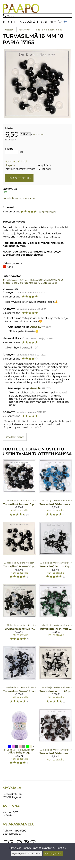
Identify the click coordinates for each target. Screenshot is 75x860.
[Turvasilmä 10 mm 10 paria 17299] (56, 551)
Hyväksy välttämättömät (26, 853)
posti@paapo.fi (12, 833)
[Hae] (37, 16)
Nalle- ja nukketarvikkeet (48, 29)
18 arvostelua (46, 211)
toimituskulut (38, 134)
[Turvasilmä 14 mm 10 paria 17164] (19, 489)
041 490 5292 (17, 830)
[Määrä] (11, 152)
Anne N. (35, 326)
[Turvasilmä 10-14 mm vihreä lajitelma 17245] (56, 614)
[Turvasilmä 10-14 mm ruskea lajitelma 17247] (56, 738)
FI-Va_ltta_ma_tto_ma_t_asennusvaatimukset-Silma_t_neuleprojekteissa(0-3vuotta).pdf (33, 281)
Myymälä (27, 22)
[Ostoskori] (60, 22)
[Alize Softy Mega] (19, 738)
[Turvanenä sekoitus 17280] (19, 614)
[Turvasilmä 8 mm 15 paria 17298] (19, 676)
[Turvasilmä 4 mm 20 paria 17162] (56, 676)
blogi (42, 22)
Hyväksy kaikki (53, 853)
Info (52, 22)
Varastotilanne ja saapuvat (20, 198)
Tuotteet (10, 22)
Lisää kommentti (14, 436)
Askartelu (24, 29)
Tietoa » (61, 847)
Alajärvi (10, 165)
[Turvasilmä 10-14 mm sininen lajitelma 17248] (56, 489)
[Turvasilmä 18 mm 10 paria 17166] (19, 551)
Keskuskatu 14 (12, 794)
